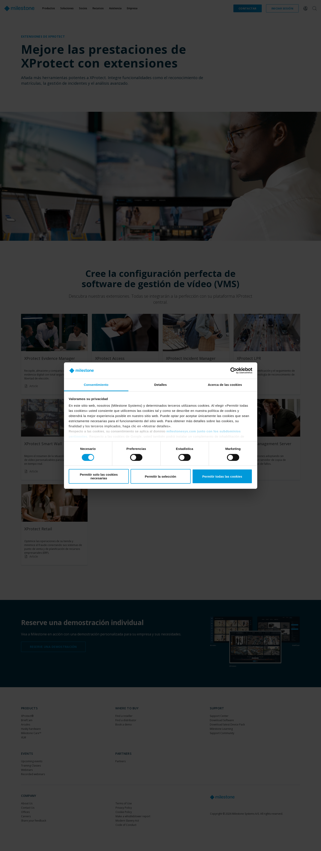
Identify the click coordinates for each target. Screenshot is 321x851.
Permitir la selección (160, 476)
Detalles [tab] (160, 384)
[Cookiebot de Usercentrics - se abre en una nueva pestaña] (233, 370)
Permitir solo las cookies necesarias (99, 476)
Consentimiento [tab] (96, 384)
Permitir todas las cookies (222, 476)
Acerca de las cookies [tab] (225, 384)
